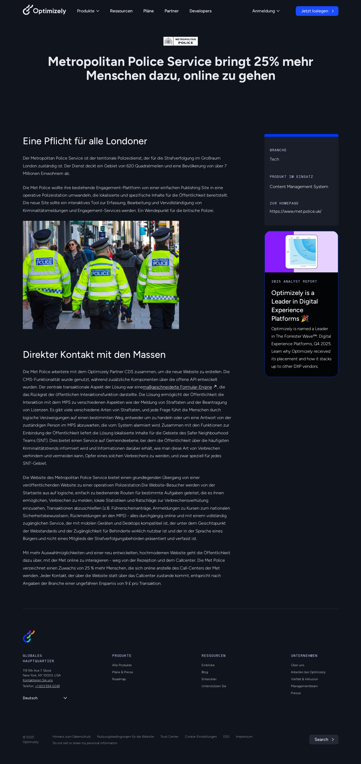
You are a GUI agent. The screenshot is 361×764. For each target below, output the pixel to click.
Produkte (88, 10)
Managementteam (304, 686)
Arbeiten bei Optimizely (308, 672)
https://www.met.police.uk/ (296, 211)
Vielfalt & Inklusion (304, 679)
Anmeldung (266, 10)
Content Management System (299, 186)
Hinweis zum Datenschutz (72, 736)
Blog (205, 672)
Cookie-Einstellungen (201, 736)
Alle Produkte (122, 665)
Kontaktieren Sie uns (38, 680)
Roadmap (119, 679)
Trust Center (169, 736)
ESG (226, 736)
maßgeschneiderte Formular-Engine (177, 387)
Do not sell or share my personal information (85, 743)
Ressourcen (121, 10)
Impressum (244, 736)
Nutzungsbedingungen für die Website (125, 736)
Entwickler (209, 679)
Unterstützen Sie (214, 686)
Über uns (297, 665)
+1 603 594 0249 (47, 686)
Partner (172, 10)
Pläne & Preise (122, 672)
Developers (200, 10)
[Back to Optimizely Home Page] (44, 11)
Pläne (148, 10)
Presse (296, 693)
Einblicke (208, 665)
